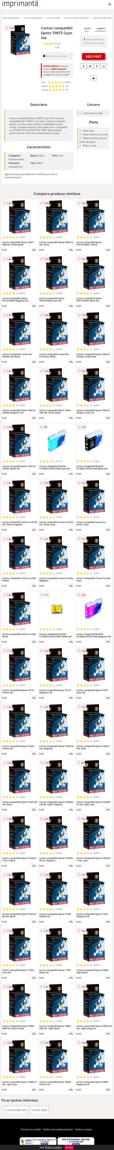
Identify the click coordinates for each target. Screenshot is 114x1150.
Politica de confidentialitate (58, 1129)
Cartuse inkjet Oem (102, 18)
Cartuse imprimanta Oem (76, 18)
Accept (69, 1147)
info (34, 249)
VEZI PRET (93, 56)
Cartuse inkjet (53, 18)
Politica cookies (83, 1129)
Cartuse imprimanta (33, 18)
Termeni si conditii (31, 1129)
